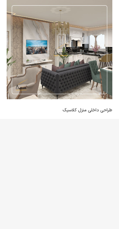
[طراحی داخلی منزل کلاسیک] (59, 49)
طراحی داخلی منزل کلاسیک (87, 110)
